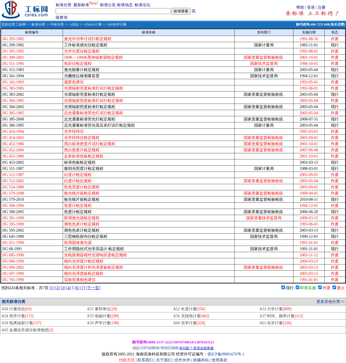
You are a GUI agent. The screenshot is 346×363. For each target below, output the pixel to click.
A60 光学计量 (189, 323)
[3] (63, 288)
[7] (82, 288)
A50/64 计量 (93, 24)
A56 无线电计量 (191, 316)
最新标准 (81, 5)
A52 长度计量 (189, 309)
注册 (321, 7)
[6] (77, 288)
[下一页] (93, 288)
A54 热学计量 (17, 316)
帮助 (300, 7)
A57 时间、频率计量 (281, 316)
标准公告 (108, 5)
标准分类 (63, 5)
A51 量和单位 (102, 309)
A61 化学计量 (275, 323)
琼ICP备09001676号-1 (225, 354)
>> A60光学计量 (114, 24)
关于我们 (164, 360)
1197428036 (149, 348)
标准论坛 (142, 5)
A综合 (74, 24)
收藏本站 (201, 360)
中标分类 (57, 24)
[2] (57, 288)
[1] (51, 288)
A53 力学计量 (275, 309)
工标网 (21, 24)
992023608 (169, 348)
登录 (311, 7)
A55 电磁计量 (103, 316)
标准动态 (125, 5)
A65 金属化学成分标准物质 (27, 330)
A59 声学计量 (103, 323)
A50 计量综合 (16, 309)
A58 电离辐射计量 (21, 323)
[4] (68, 288)
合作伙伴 (182, 360)
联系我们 (145, 360)
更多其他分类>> (330, 302)
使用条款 (219, 360)
